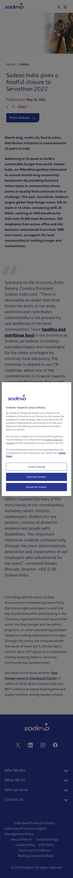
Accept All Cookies (36, 486)
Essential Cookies (36, 476)
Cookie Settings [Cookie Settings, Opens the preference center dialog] (36, 466)
